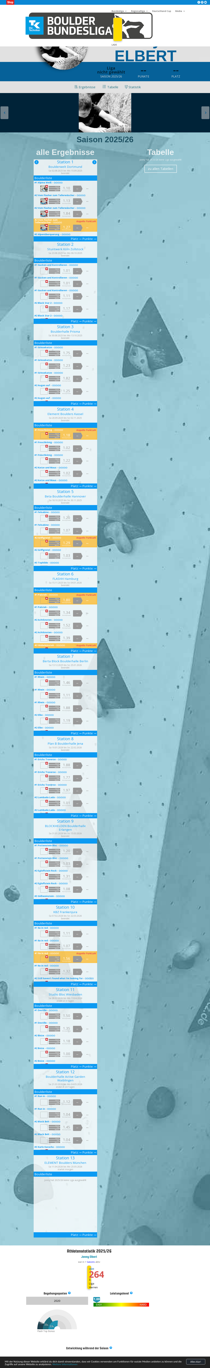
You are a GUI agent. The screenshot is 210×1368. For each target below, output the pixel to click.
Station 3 (65, 326)
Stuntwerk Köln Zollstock (65, 249)
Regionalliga (138, 11)
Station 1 (65, 161)
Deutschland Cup (161, 11)
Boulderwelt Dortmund (65, 167)
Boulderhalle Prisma (65, 331)
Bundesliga (118, 11)
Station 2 (65, 244)
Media (178, 11)
